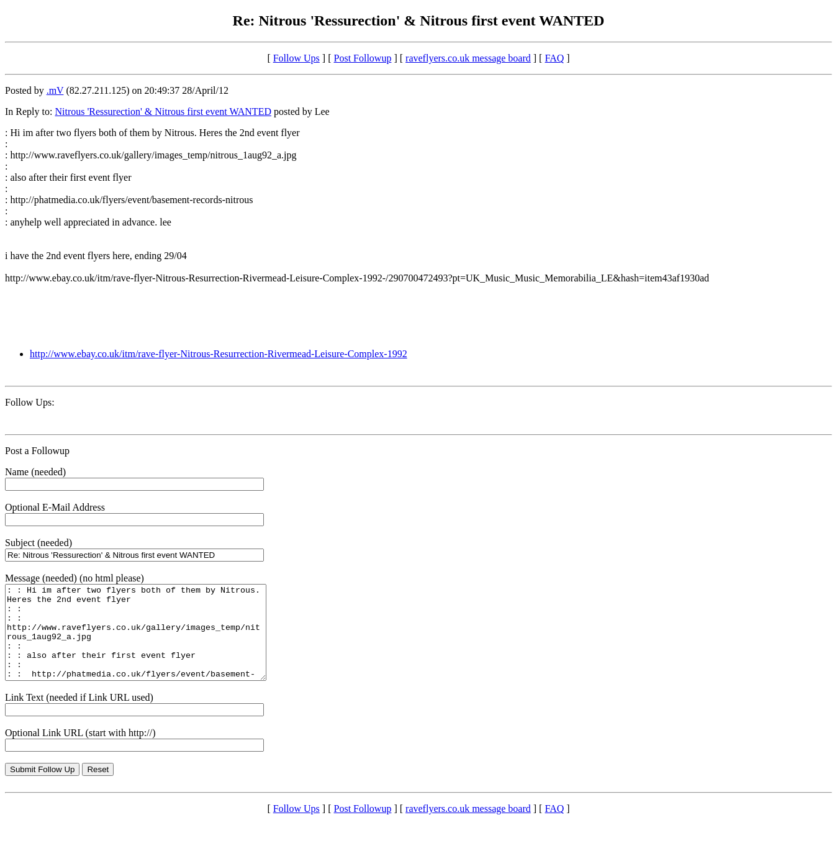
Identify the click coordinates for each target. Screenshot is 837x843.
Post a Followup (37, 450)
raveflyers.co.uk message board (468, 58)
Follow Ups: (30, 402)
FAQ (554, 58)
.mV (55, 90)
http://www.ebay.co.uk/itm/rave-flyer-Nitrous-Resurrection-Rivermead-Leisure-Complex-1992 (218, 354)
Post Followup (363, 58)
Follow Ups (296, 58)
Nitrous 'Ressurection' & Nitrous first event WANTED (163, 111)
